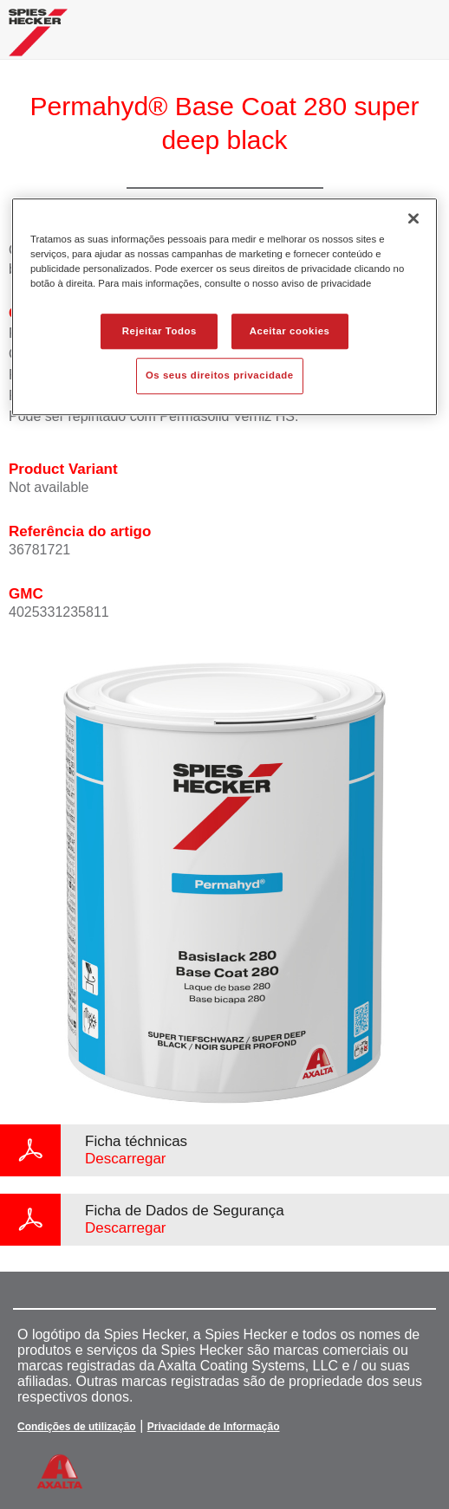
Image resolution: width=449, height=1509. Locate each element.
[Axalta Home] (38, 39)
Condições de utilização (76, 1427)
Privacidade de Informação (213, 1427)
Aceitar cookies (290, 331)
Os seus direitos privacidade (220, 376)
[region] (224, 307)
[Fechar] (413, 219)
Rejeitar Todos (159, 331)
